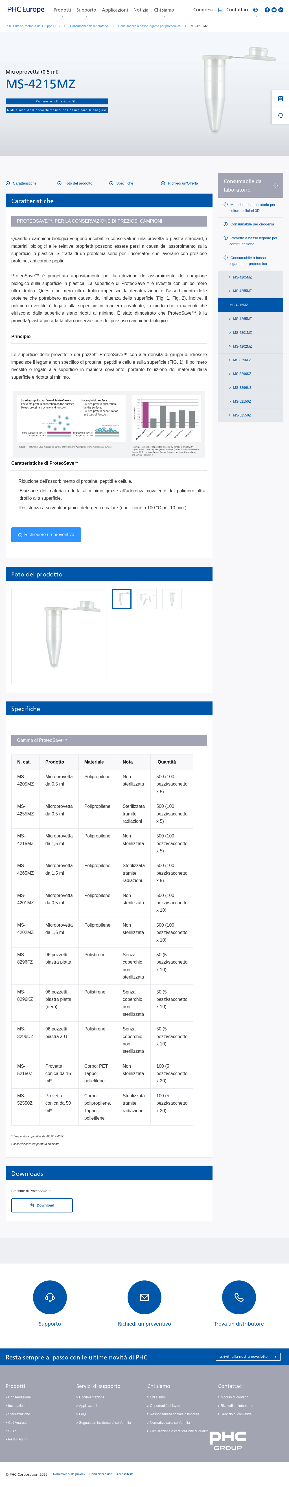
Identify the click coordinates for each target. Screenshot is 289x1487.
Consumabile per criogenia (251, 224)
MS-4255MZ (242, 291)
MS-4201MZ (242, 333)
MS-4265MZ (242, 319)
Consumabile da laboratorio (89, 26)
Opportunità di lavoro (165, 1406)
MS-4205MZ (242, 277)
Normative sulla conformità (170, 1423)
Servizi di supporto (98, 1386)
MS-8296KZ (241, 374)
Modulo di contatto (234, 1397)
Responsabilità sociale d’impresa (174, 1414)
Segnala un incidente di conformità (105, 1423)
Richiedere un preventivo (49, 534)
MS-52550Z (241, 415)
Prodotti (62, 10)
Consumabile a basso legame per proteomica (149, 26)
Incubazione (17, 1406)
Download (45, 1205)
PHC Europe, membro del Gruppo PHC (33, 26)
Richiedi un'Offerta (182, 183)
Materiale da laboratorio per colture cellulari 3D (252, 208)
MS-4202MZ (242, 346)
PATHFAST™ (18, 1439)
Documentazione (91, 1397)
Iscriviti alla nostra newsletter (247, 1356)
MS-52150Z (241, 401)
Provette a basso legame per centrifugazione (253, 241)
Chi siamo (164, 10)
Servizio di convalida (236, 1414)
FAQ (82, 1414)
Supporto (86, 10)
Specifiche (124, 183)
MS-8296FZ (241, 360)
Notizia (140, 10)
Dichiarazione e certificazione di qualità (179, 1431)
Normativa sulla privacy (69, 1474)
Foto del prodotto (78, 183)
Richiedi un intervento (237, 1406)
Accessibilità (124, 1474)
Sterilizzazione (19, 1414)
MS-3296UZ (241, 388)
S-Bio (12, 1431)
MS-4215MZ (238, 305)
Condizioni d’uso (100, 1474)
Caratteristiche (24, 183)
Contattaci (230, 1386)
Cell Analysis (17, 1423)
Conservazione (19, 1397)
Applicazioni (115, 10)
